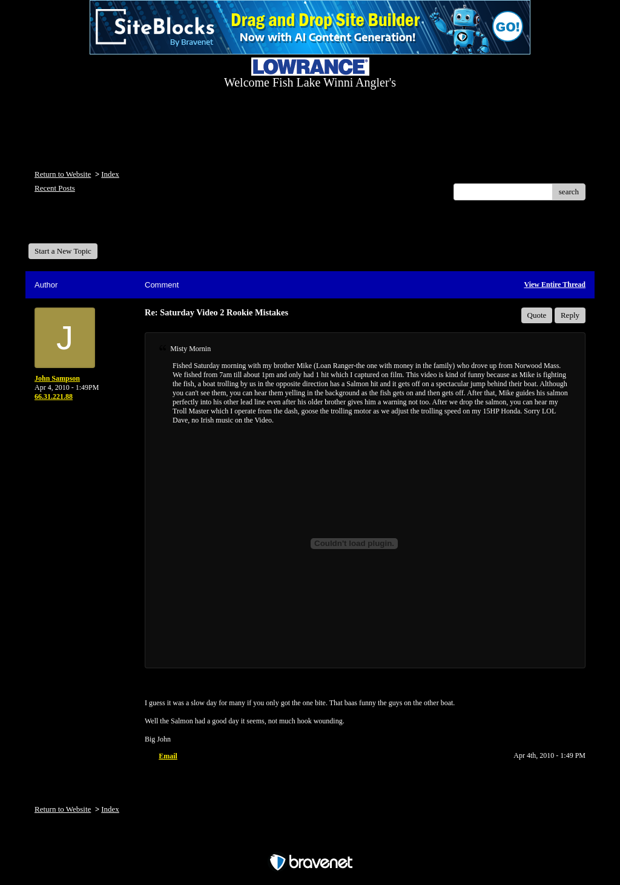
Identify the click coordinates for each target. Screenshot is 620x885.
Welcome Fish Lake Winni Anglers (93, 226)
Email (168, 756)
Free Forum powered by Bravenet (310, 841)
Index (110, 174)
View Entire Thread (554, 284)
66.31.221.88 (54, 396)
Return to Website (63, 174)
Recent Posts (55, 187)
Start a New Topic (63, 250)
